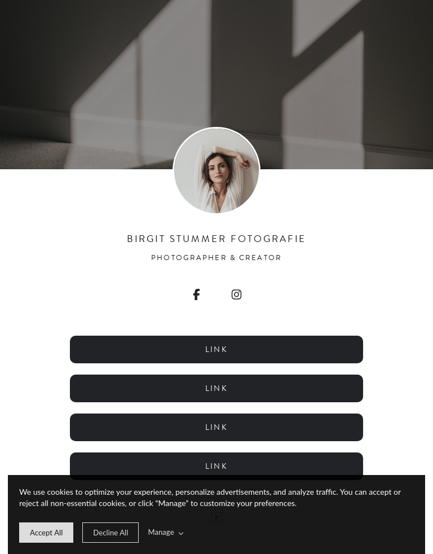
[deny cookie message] (110, 532)
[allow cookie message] (46, 532)
